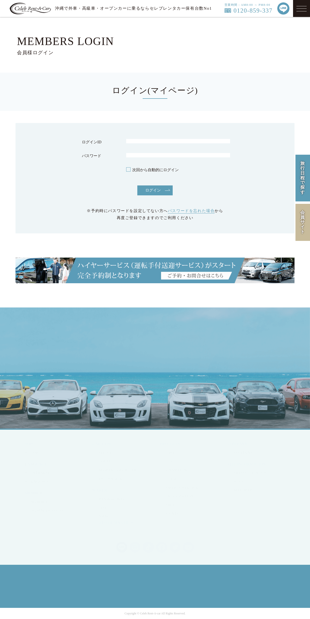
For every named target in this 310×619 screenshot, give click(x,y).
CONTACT (175, 514)
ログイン (153, 190)
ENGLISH (39, 481)
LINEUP (173, 453)
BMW (103, 516)
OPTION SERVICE (182, 487)
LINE (249, 354)
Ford (103, 508)
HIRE (171, 461)
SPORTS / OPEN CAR (118, 470)
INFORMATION (180, 496)
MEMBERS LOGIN (47, 510)
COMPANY (243, 453)
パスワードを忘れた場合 (191, 211)
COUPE (105, 461)
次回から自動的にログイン (155, 170)
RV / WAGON (110, 479)
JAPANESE (40, 473)
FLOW (171, 479)
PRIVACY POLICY (250, 473)
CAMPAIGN (176, 470)
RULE (239, 481)
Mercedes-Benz (112, 499)
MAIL (218, 354)
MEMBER (39, 502)
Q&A (170, 505)
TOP (35, 453)
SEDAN (105, 453)
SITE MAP (243, 490)
